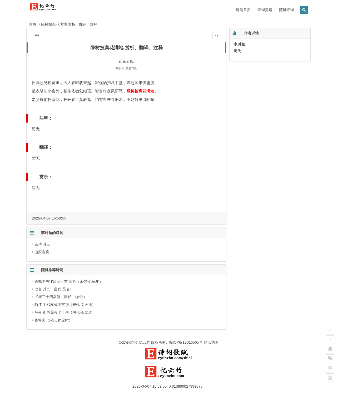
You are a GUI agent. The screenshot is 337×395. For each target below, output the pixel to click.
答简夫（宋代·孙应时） (53, 320)
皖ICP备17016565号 (186, 342)
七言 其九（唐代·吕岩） (53, 289)
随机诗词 (286, 10)
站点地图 (211, 342)
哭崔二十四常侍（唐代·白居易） (60, 297)
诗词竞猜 (264, 10)
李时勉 (131, 68)
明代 (120, 68)
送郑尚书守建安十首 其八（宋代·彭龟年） (68, 281)
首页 (32, 24)
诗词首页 (243, 10)
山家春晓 (41, 252)
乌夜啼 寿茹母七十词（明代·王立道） (65, 312)
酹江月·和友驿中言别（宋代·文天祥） (65, 305)
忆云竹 (144, 342)
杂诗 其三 (42, 244)
